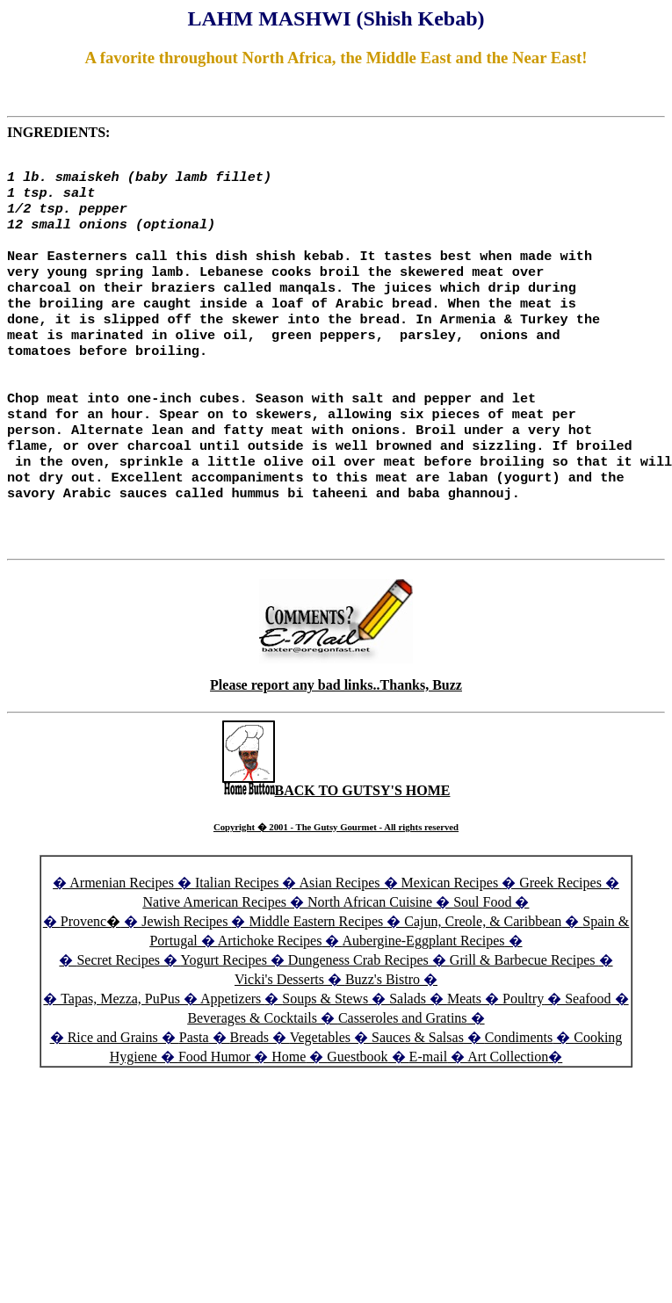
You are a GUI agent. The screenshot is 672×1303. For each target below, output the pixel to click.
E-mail (428, 1099)
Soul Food (482, 944)
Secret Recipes (118, 1002)
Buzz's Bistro (382, 1022)
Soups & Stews (325, 1041)
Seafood (588, 1041)
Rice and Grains (113, 1080)
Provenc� (90, 964)
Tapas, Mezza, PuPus (120, 1041)
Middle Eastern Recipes (318, 964)
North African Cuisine (369, 944)
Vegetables (320, 1080)
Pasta (194, 1080)
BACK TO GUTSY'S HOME (336, 833)
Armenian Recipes (121, 925)
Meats (464, 1041)
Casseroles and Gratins (402, 1060)
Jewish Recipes (186, 964)
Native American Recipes (215, 944)
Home (288, 1099)
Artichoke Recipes (270, 983)
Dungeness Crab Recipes (358, 1002)
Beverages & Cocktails (254, 1060)
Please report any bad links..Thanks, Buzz (336, 727)
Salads (407, 1041)
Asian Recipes (340, 925)
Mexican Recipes (451, 925)
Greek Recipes (560, 925)
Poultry (523, 1041)
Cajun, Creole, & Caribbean (482, 964)
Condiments (519, 1080)
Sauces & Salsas (418, 1080)
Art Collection (507, 1099)
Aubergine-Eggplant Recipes (424, 983)
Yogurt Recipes (223, 1002)
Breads (249, 1080)
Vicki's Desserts (281, 1022)
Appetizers (232, 1041)
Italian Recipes (239, 925)
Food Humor (216, 1099)
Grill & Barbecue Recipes (524, 1002)
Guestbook (357, 1099)
